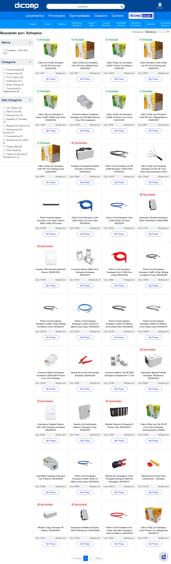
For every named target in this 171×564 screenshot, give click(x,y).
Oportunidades (79, 16)
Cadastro (100, 16)
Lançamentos (34, 16)
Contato (117, 16)
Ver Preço (51, 79)
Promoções (57, 16)
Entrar (160, 7)
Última (98, 558)
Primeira (77, 558)
